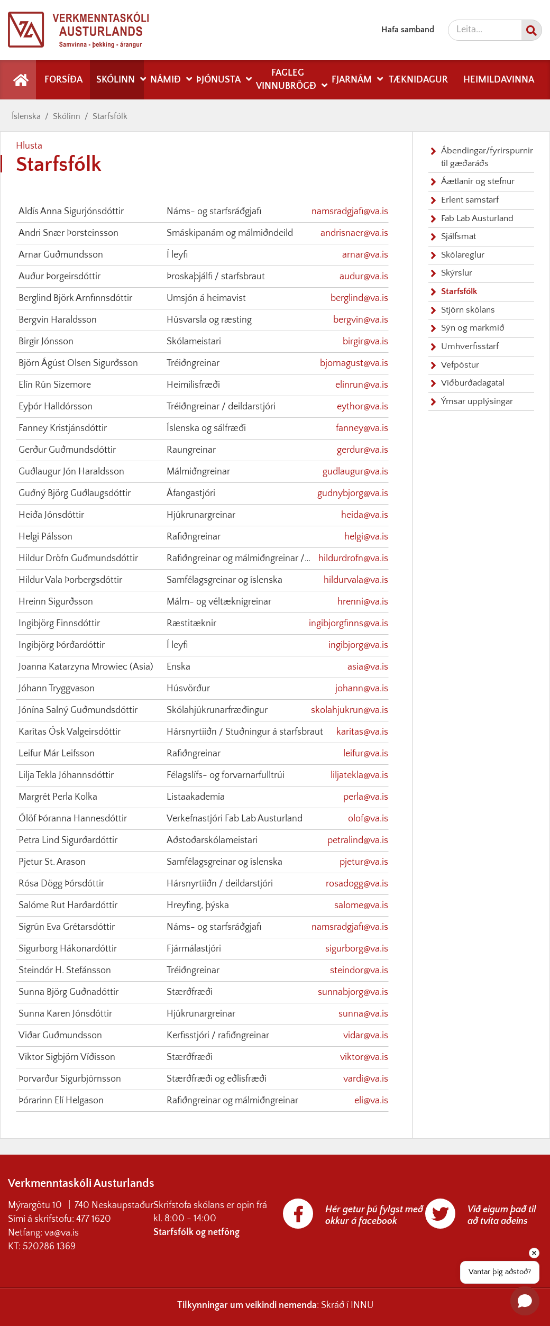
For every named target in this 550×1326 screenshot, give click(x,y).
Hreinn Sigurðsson (56, 602)
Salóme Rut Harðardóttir (68, 905)
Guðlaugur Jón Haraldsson (71, 472)
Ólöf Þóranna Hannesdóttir (73, 818)
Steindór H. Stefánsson (65, 970)
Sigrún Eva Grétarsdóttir (67, 927)
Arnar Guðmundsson (61, 255)
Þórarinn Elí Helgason (61, 1100)
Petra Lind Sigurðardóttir (68, 840)
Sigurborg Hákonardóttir (68, 949)
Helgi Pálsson (45, 537)
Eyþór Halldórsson (56, 406)
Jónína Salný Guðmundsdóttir (78, 710)
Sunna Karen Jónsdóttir (65, 1014)
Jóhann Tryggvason (57, 688)
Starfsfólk (110, 116)
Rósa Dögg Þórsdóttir (61, 884)
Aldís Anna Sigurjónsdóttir (71, 211)
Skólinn (66, 116)
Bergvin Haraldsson (58, 320)
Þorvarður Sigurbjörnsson (70, 1079)
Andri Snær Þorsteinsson (68, 233)
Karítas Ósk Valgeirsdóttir (70, 732)
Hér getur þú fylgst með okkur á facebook (374, 1215)
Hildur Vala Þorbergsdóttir (70, 580)
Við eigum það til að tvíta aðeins (502, 1215)
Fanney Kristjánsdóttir (63, 428)
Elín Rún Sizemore (55, 385)
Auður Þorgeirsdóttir (59, 276)
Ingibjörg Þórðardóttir (62, 645)
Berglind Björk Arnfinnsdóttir (75, 298)
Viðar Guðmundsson (60, 1035)
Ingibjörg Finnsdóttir (59, 623)
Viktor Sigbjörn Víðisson (67, 1057)
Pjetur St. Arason (52, 862)
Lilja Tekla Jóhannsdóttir (66, 775)
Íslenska (26, 116)
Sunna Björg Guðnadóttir (68, 992)
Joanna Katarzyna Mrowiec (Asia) (86, 667)
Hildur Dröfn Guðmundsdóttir (78, 558)
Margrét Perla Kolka (58, 797)
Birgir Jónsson (46, 341)
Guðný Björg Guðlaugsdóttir (75, 493)
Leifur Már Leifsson (57, 753)
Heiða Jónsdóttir (51, 515)
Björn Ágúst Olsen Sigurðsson (78, 363)
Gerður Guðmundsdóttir (67, 450)
